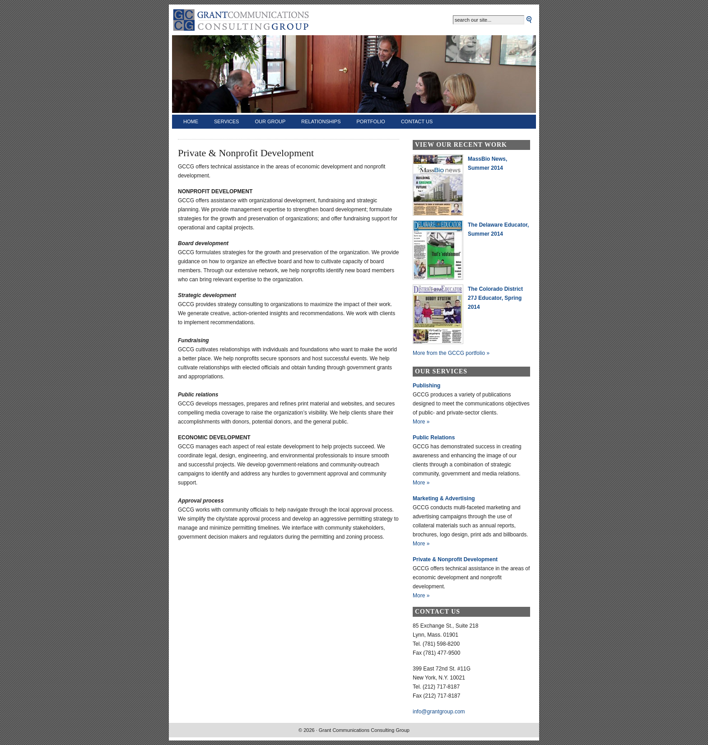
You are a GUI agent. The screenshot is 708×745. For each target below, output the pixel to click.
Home (190, 121)
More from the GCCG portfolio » (451, 353)
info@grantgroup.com (439, 711)
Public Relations (434, 437)
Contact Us (417, 121)
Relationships (320, 121)
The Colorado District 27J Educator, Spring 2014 (495, 298)
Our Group (270, 121)
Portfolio (371, 121)
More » (421, 422)
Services (226, 121)
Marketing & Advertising (444, 498)
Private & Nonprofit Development (455, 559)
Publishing (426, 385)
